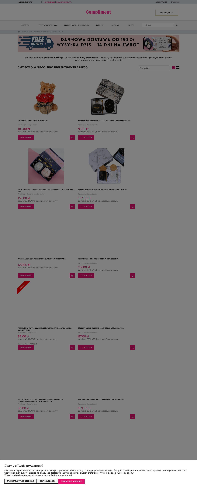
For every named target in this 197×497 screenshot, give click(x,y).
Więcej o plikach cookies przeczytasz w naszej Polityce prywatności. (38, 475)
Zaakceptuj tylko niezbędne (20, 481)
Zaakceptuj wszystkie (71, 481)
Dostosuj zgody (47, 481)
